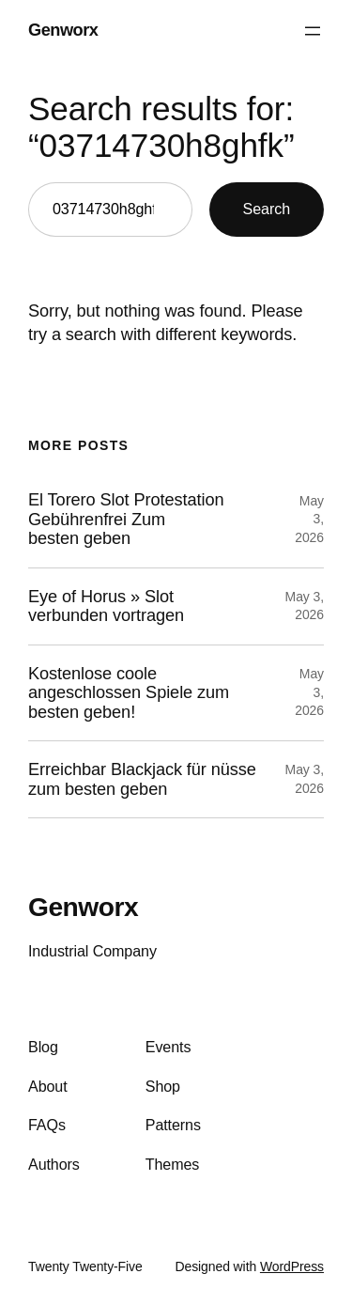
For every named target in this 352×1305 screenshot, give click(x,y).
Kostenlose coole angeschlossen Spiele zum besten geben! (128, 693)
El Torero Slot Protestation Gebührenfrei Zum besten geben (125, 519)
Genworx (63, 30)
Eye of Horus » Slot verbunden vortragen (106, 606)
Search (266, 208)
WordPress (292, 1266)
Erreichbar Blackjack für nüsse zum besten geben (142, 779)
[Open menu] (312, 31)
